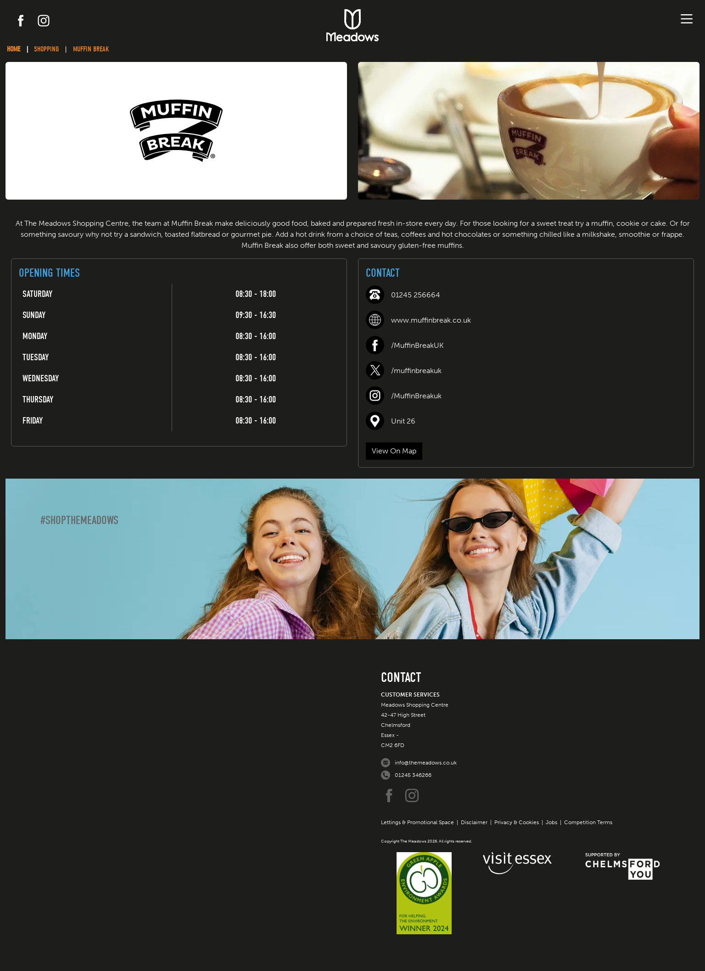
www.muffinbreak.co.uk (431, 320)
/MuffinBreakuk (416, 395)
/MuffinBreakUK (417, 345)
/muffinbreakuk (416, 370)
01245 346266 (413, 775)
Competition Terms (588, 822)
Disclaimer (474, 822)
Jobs (551, 822)
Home (13, 49)
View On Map (394, 450)
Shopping (46, 49)
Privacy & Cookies (516, 822)
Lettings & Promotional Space (417, 822)
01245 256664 (415, 294)
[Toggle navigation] (686, 19)
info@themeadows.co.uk (426, 762)
